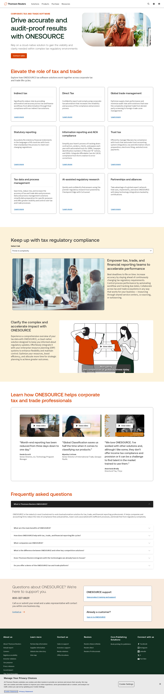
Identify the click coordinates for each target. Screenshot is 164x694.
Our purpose (8, 659)
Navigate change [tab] (47, 247)
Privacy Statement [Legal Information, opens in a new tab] (25, 691)
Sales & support (63, 640)
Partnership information (38, 640)
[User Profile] (159, 3)
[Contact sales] (19, 55)
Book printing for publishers (121, 640)
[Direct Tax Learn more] (67, 117)
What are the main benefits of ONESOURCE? (82, 524)
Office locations (63, 651)
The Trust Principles (10, 670)
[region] (82, 684)
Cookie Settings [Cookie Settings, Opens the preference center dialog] (126, 684)
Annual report (8, 644)
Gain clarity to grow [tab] (70, 247)
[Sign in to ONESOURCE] (96, 613)
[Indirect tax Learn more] (19, 117)
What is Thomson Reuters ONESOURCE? (82, 500)
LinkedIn (142, 647)
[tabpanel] (82, 280)
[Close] (160, 684)
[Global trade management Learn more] (116, 117)
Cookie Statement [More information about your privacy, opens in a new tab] (11, 691)
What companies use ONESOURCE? (82, 539)
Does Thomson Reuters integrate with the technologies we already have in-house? (82, 554)
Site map (33, 651)
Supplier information (37, 644)
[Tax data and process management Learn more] (19, 209)
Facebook (142, 640)
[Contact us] (17, 608)
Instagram (142, 644)
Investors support (63, 644)
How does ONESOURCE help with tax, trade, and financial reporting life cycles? (82, 531)
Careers (6, 647)
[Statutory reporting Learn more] (19, 164)
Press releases (8, 662)
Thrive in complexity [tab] (23, 247)
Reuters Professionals (92, 647)
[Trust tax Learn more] (116, 164)
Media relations (62, 647)
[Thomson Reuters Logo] (15, 4)
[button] (148, 3)
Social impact (8, 666)
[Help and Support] (153, 3)
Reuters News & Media (92, 640)
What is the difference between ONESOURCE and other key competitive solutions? (82, 546)
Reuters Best (89, 644)
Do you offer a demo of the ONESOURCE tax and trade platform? (82, 561)
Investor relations (9, 655)
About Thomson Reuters (12, 640)
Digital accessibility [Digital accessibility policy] (10, 651)
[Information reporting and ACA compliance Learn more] (67, 164)
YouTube (142, 655)
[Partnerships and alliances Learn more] (116, 209)
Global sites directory (38, 647)
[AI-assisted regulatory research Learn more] (67, 209)
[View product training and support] (101, 593)
